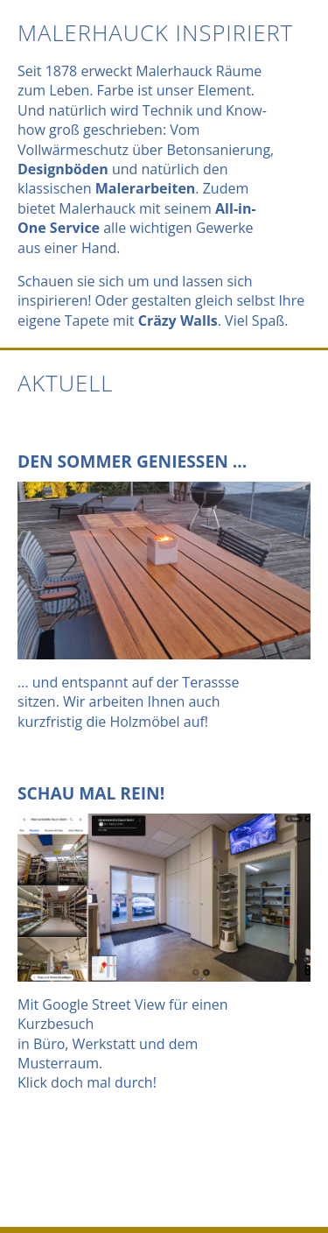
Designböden (62, 169)
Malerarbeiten (145, 188)
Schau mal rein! (90, 793)
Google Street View (103, 1004)
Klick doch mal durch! (87, 1082)
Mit (29, 1004)
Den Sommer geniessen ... (132, 461)
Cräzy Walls (178, 320)
